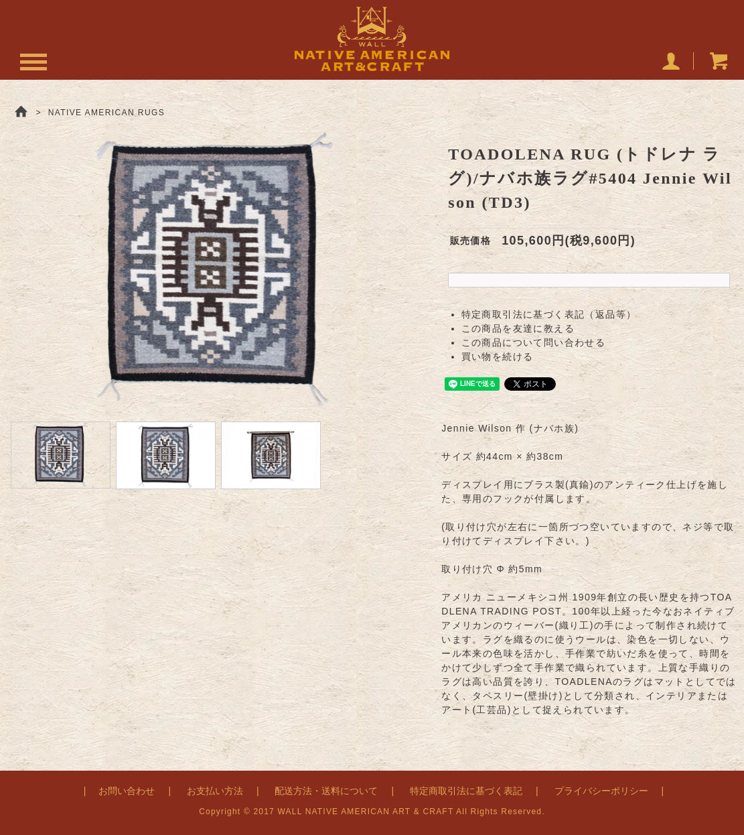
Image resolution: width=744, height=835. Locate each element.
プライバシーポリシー (601, 790)
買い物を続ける (497, 356)
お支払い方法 (215, 790)
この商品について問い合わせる (533, 342)
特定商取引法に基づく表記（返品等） (549, 314)
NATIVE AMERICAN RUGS (106, 112)
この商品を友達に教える (518, 328)
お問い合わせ (126, 790)
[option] (217, 268)
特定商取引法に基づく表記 (466, 790)
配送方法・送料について (326, 790)
